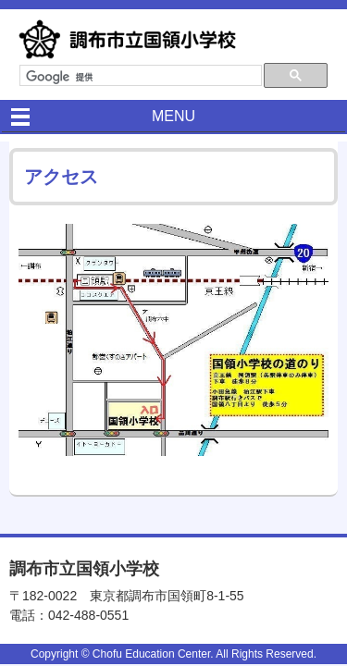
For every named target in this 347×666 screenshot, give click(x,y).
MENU (173, 116)
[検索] (139, 76)
